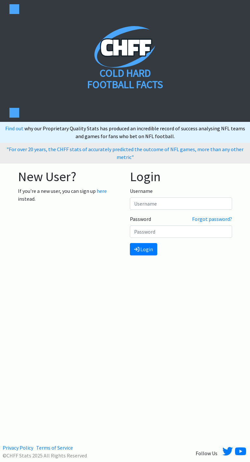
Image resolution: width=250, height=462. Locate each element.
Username (141, 191)
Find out (14, 128)
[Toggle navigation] (14, 9)
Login (143, 249)
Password (140, 219)
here (102, 191)
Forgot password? (212, 219)
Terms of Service (54, 447)
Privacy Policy (18, 447)
